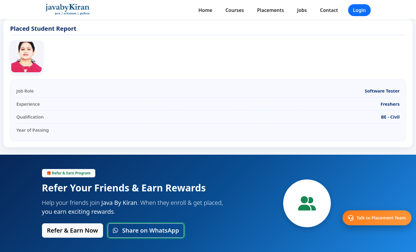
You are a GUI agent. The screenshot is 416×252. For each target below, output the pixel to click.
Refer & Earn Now (72, 230)
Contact (329, 10)
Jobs (302, 10)
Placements (270, 10)
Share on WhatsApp (146, 230)
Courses (234, 10)
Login (359, 10)
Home (205, 10)
